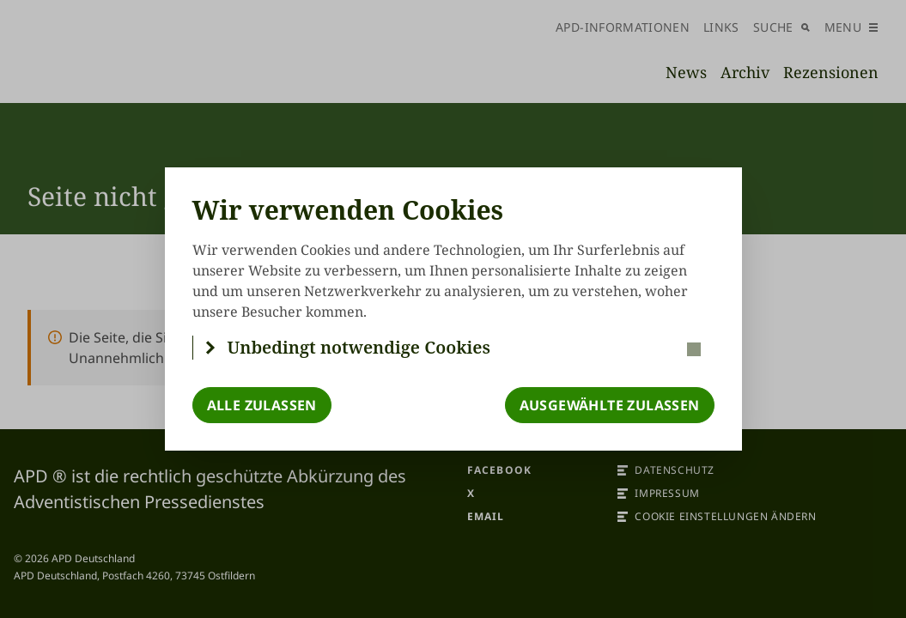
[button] (453, 348)
